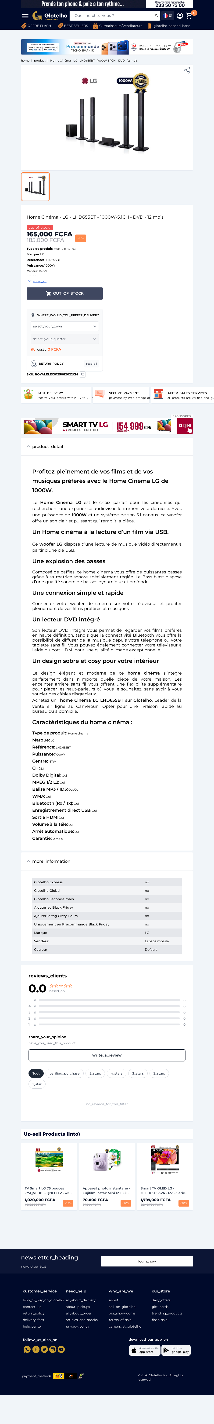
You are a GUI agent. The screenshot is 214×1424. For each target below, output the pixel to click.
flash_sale (160, 1320)
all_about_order (79, 1313)
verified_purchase (65, 1073)
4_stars (116, 1073)
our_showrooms (122, 1313)
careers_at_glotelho (125, 1326)
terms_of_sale (120, 1320)
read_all (91, 363)
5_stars (95, 1073)
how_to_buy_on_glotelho (43, 1300)
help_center (32, 1326)
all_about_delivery (81, 1300)
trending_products (167, 1313)
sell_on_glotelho (122, 1307)
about (113, 1300)
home (25, 60)
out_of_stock (65, 293)
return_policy (34, 1313)
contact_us (32, 1307)
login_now (147, 1261)
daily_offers (161, 1300)
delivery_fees (33, 1320)
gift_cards (160, 1307)
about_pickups (78, 1307)
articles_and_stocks (82, 1320)
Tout (36, 1073)
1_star (37, 1084)
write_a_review (107, 1055)
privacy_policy (77, 1326)
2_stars (159, 1073)
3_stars (138, 1073)
